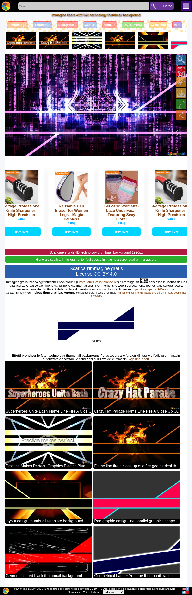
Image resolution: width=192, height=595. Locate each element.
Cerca (167, 6)
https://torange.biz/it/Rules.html (153, 289)
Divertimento (133, 25)
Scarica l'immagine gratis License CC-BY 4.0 (96, 271)
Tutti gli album (91, 592)
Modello (109, 25)
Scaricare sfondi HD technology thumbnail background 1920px (96, 252)
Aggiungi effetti (139, 359)
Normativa (74, 592)
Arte (177, 25)
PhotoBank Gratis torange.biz (97, 282)
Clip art (90, 25)
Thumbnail (42, 25)
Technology (17, 25)
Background (67, 25)
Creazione (158, 25)
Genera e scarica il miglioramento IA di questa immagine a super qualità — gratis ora (96, 259)
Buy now (22, 231)
